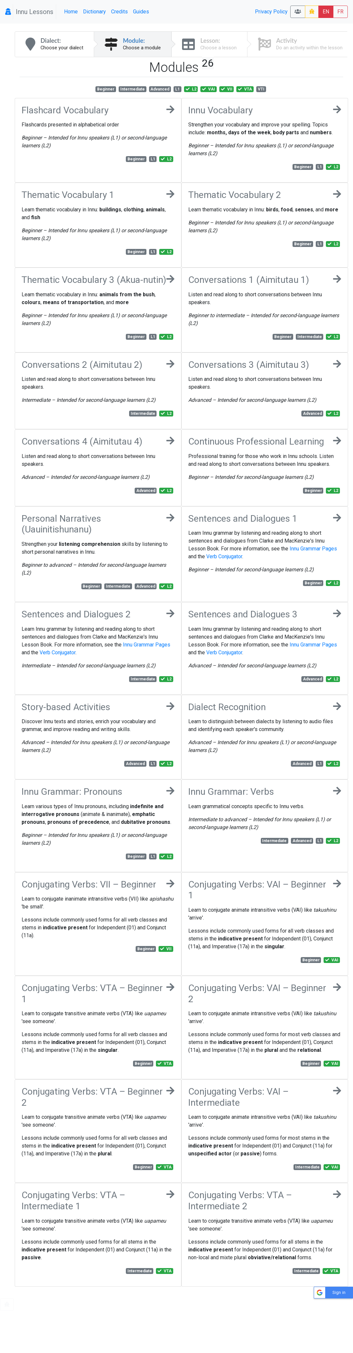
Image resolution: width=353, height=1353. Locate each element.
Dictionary (94, 11)
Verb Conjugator (224, 556)
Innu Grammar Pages (313, 549)
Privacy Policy (271, 11)
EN (326, 11)
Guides (141, 11)
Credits (119, 11)
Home (71, 11)
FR (340, 11)
